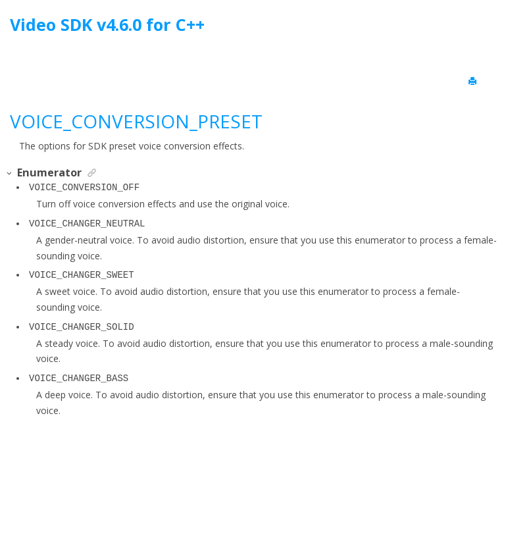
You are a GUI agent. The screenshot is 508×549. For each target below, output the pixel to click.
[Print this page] (473, 82)
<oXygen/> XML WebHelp (284, 505)
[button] (10, 173)
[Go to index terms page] (486, 28)
